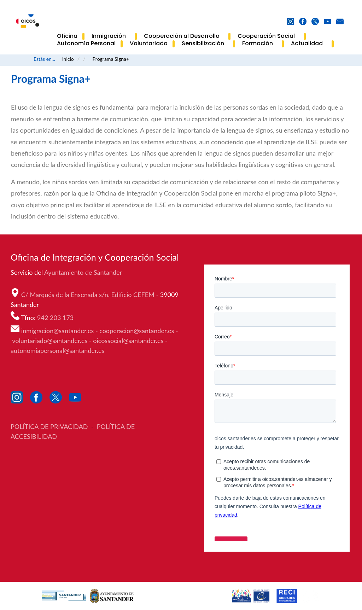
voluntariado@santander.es (49, 340)
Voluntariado (149, 43)
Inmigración (111, 36)
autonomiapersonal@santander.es (57, 350)
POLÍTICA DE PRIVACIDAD (50, 426)
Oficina (67, 36)
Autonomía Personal (86, 43)
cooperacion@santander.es (136, 331)
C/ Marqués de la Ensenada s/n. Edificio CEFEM (88, 294)
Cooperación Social (268, 36)
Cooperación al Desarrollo (183, 36)
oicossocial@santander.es (128, 340)
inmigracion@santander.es (57, 331)
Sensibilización (205, 44)
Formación (259, 44)
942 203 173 (56, 317)
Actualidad (309, 44)
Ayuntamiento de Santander (83, 272)
